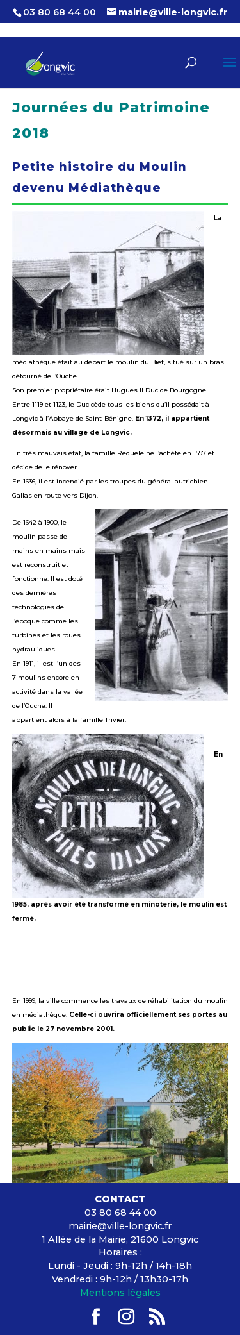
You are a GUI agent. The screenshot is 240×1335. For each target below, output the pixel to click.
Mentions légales (120, 1292)
